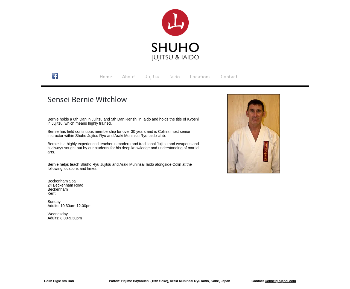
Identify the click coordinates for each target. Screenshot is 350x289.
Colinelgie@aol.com (280, 281)
